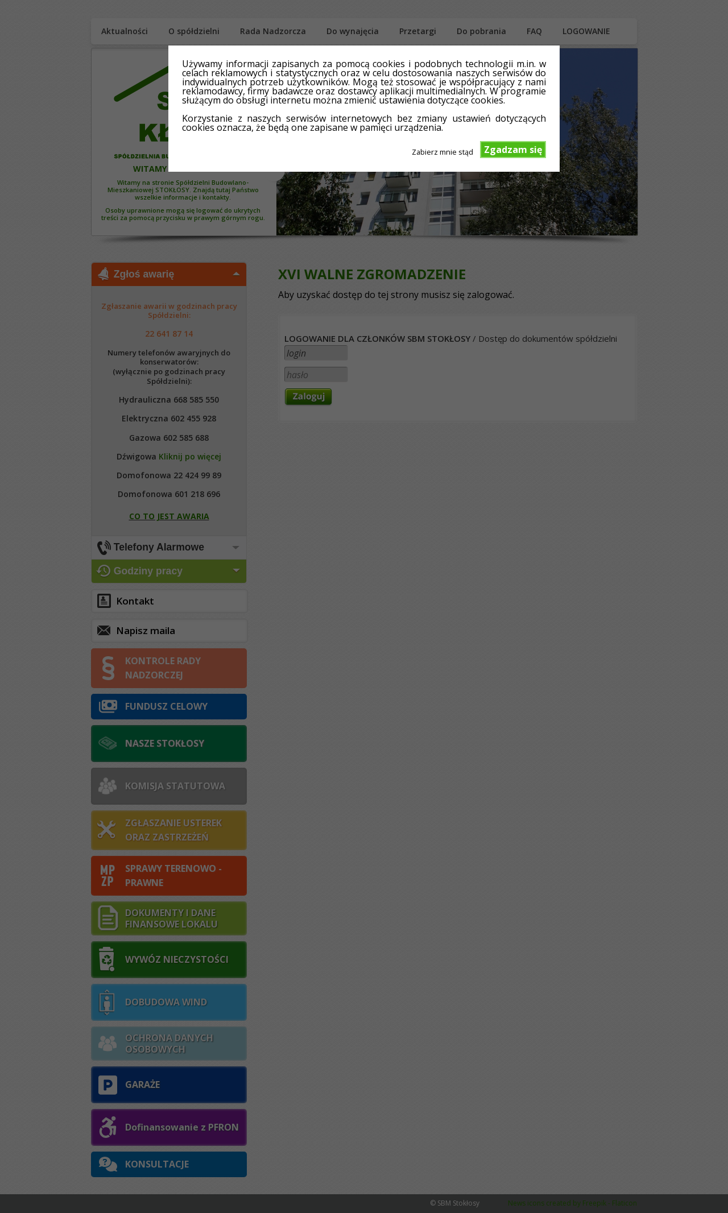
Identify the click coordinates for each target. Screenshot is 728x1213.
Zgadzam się (513, 149)
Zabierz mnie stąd (442, 151)
